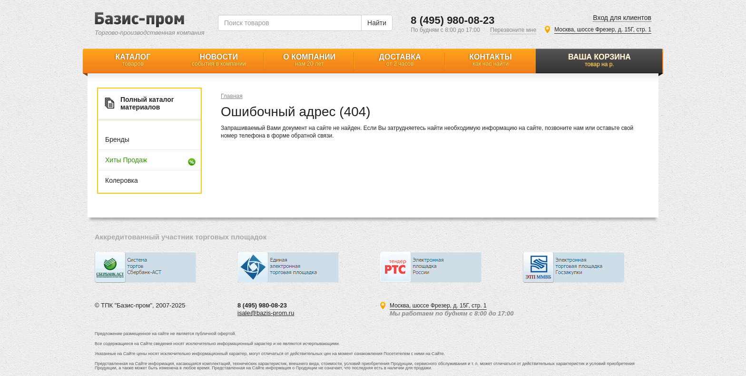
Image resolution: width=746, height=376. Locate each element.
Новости (218, 60)
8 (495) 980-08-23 (452, 20)
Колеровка (121, 180)
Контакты (490, 60)
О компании (309, 60)
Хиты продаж (126, 160)
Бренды (117, 139)
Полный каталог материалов (147, 103)
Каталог (132, 60)
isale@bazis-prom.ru (265, 313)
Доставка (399, 60)
